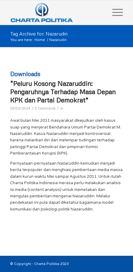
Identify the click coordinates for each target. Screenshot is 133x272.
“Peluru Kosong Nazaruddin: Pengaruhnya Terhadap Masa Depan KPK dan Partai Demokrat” (63, 92)
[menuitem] (114, 12)
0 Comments (45, 108)
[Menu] (114, 12)
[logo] (55, 12)
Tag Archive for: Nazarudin (39, 34)
